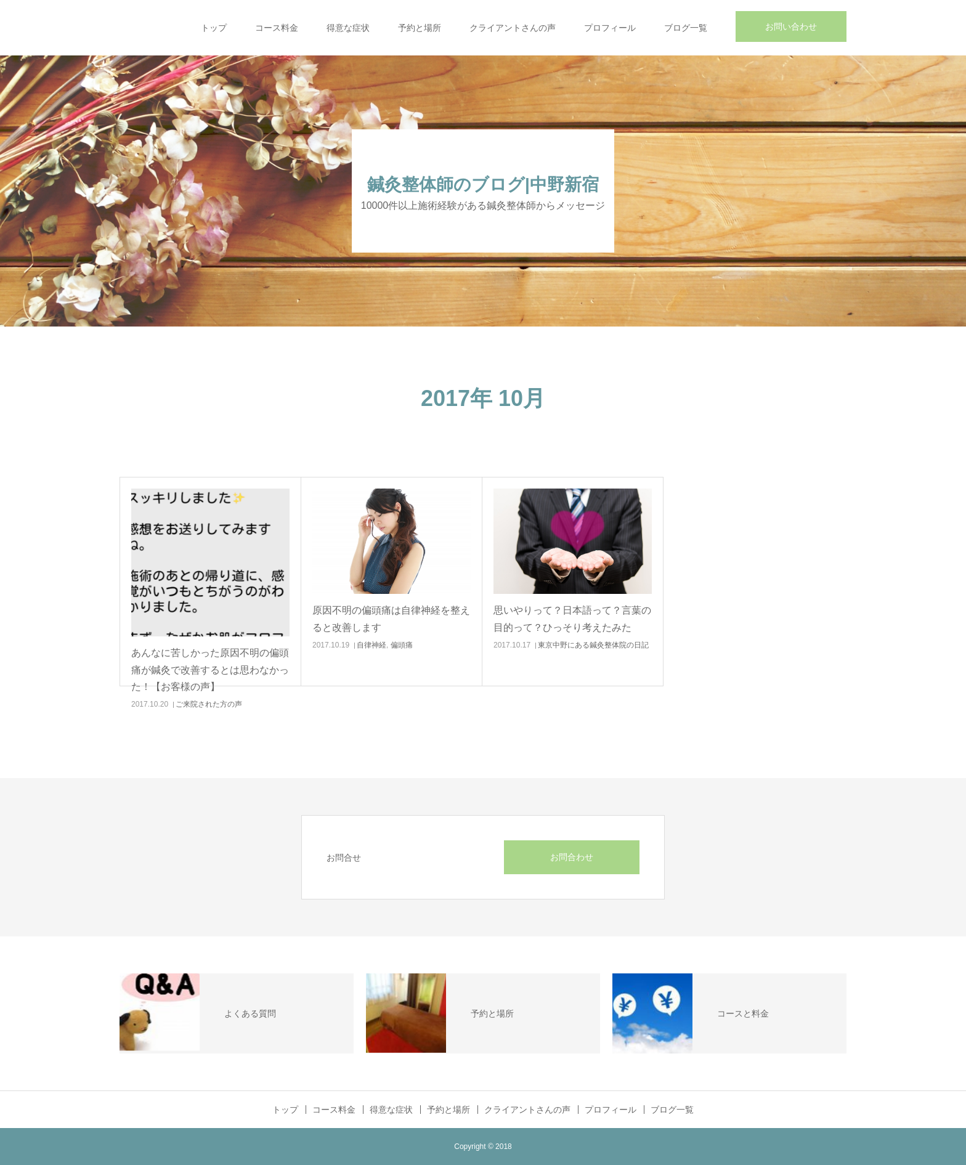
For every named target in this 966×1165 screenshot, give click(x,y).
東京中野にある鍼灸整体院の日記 (593, 645)
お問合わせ (571, 857)
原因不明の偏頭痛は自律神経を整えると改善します (391, 618)
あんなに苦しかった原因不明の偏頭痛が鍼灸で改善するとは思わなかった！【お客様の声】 (210, 669)
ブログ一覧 (685, 28)
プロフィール (610, 28)
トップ (214, 28)
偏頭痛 (402, 645)
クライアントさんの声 (512, 28)
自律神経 (371, 645)
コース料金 (276, 28)
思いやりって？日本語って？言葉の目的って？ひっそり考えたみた (572, 618)
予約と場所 (419, 28)
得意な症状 (348, 28)
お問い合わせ (791, 26)
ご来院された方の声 (209, 704)
